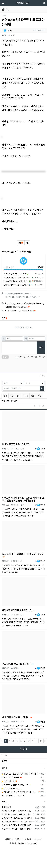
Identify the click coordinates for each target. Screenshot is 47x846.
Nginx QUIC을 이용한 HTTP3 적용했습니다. (16, 281)
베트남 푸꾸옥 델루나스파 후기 (15, 274)
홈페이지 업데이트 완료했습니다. (16, 285)
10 (41, 741)
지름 (11, 396)
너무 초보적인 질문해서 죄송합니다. (15, 785)
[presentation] (24, 365)
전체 (5, 396)
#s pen (18, 252)
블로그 (4, 761)
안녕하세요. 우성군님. (11, 788)
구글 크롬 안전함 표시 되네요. (16, 717)
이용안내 (18, 839)
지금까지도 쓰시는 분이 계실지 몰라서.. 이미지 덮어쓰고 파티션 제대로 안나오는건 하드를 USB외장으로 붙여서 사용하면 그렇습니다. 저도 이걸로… (18, 811)
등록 (40, 347)
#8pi (24, 252)
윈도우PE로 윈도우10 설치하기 (17, 664)
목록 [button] (42, 376)
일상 (32, 396)
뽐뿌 (18, 396)
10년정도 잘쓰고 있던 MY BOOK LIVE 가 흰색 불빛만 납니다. (21, 774)
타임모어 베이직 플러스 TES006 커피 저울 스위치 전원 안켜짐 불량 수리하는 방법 (17, 277)
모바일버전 (38, 839)
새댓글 (4, 801)
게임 (39, 396)
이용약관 (8, 839)
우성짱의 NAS (22, 3)
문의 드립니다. (8, 781)
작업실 (4, 755)
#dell (4, 252)
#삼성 (29, 252)
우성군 (7, 31)
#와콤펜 (10, 252)
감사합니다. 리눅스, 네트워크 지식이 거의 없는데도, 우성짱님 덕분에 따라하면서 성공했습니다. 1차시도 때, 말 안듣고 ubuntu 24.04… (17, 814)
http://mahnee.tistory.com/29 (20, 311)
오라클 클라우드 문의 (10, 777)
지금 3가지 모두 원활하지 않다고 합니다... (17, 829)
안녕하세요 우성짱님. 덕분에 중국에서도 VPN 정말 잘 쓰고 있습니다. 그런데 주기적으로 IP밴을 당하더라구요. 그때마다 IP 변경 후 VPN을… (18, 825)
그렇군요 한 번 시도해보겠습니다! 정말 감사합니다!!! (18, 818)
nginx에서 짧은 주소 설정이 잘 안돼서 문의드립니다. (20, 792)
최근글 (4, 768)
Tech (26, 396)
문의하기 (28, 839)
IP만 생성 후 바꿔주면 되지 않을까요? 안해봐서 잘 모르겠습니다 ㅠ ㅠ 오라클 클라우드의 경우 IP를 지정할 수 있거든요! (18, 821)
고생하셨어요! (7, 807)
